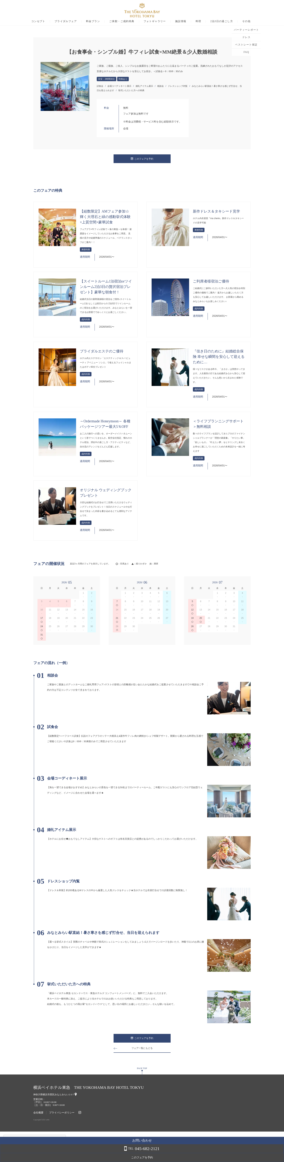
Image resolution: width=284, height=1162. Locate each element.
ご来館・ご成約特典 (137, 21)
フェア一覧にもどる (142, 1048)
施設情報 (196, 21)
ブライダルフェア (81, 21)
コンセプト (54, 21)
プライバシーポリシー (61, 1112)
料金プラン (109, 21)
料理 (214, 21)
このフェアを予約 (142, 159)
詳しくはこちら (36, 1152)
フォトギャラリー (170, 21)
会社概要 (38, 1112)
